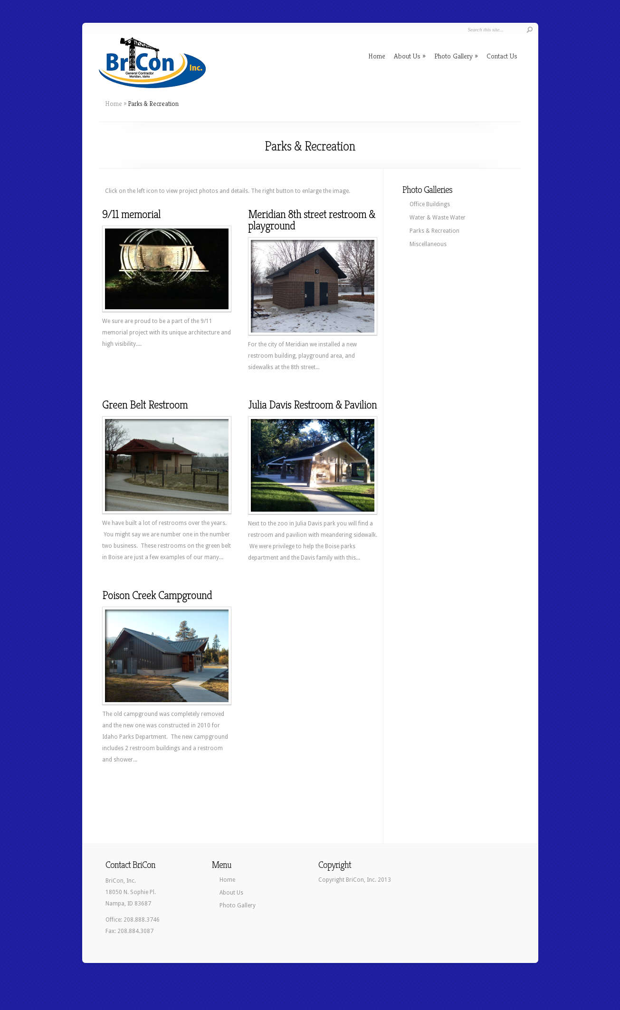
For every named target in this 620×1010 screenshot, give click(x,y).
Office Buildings (430, 204)
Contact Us (501, 55)
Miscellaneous (428, 244)
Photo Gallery (456, 55)
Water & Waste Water (438, 217)
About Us (410, 55)
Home (376, 55)
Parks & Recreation (434, 231)
